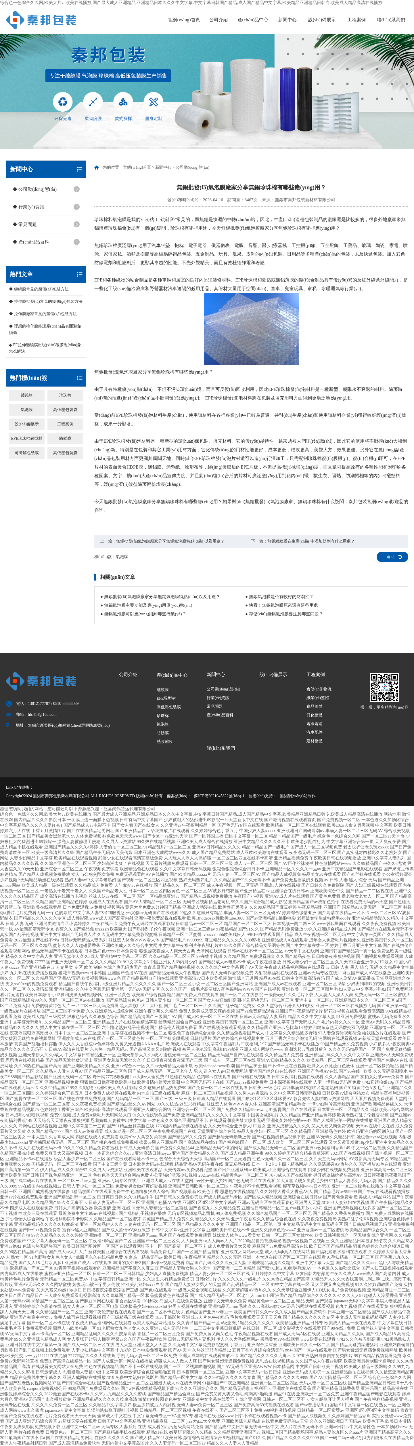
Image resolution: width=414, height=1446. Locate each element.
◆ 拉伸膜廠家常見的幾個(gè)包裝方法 (43, 314)
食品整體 (314, 706)
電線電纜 (314, 724)
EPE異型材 (166, 698)
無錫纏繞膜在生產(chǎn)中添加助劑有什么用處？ (311, 541)
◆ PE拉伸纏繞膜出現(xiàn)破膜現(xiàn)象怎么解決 (45, 348)
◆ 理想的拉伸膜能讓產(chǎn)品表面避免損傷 (45, 329)
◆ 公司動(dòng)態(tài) (35, 189)
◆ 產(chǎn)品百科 (31, 241)
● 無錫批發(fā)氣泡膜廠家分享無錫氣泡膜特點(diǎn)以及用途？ (160, 596)
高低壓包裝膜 (65, 453)
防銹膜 (65, 438)
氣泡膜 (27, 410)
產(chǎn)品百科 (220, 715)
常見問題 (215, 706)
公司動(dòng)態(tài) (192, 167)
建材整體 (314, 741)
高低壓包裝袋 (65, 410)
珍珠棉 (65, 395)
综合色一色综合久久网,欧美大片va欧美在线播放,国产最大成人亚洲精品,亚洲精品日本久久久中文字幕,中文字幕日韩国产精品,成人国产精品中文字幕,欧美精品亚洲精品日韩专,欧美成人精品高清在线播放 (191, 2)
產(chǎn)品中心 (253, 19)
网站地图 (392, 814)
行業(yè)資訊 (218, 698)
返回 (390, 557)
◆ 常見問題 (25, 224)
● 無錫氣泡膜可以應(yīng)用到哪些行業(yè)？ (143, 614)
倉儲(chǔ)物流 (319, 689)
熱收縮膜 (165, 741)
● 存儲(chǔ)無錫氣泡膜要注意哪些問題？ (284, 614)
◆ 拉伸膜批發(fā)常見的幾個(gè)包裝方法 (46, 301)
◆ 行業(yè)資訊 (28, 206)
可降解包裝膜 (27, 453)
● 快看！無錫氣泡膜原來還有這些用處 (281, 605)
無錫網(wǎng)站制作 (298, 796)
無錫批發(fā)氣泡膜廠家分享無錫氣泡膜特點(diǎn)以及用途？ (170, 541)
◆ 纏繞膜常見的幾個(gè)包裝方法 (39, 289)
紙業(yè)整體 (317, 698)
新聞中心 (287, 19)
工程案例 (356, 19)
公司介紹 (218, 19)
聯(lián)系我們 (391, 19)
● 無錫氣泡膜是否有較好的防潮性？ (279, 596)
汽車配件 (314, 732)
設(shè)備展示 (322, 19)
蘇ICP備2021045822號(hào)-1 (219, 796)
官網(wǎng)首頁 (184, 19)
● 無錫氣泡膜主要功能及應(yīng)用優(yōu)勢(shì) (146, 605)
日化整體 (314, 715)
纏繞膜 (27, 395)
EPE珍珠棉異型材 (26, 438)
